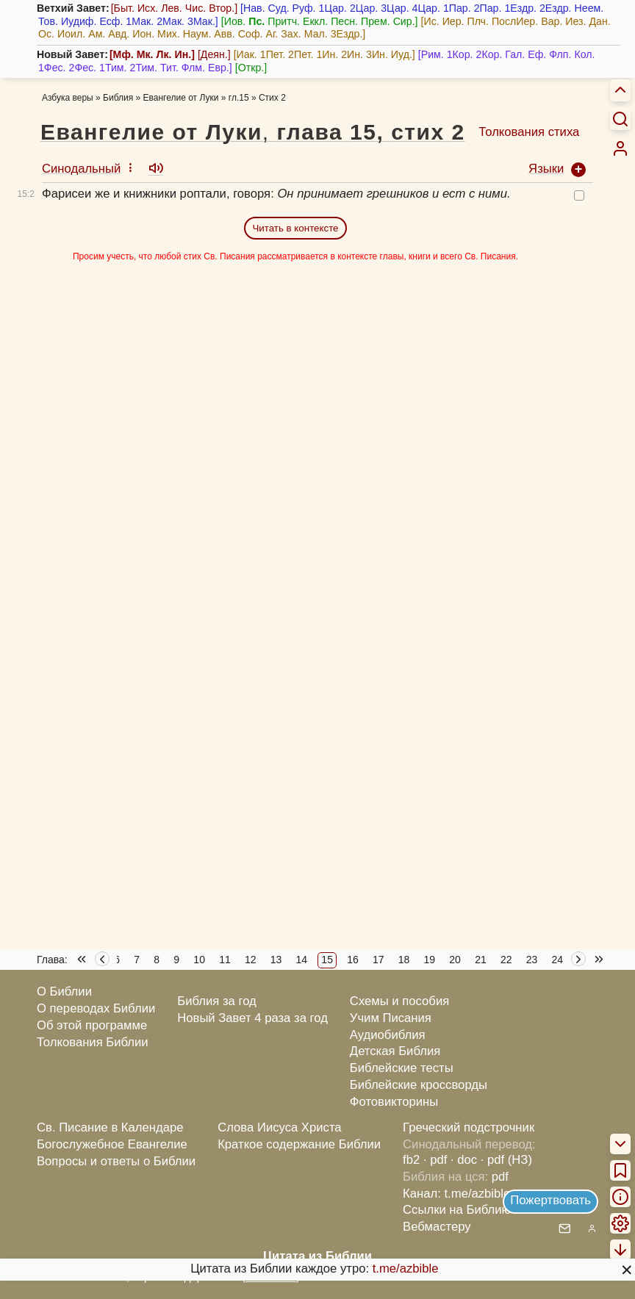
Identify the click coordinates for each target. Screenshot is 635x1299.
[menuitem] (620, 148)
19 (430, 959)
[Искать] (620, 118)
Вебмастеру (437, 1227)
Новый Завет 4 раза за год (252, 1018)
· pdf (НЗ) (506, 1160)
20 (455, 959)
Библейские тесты (401, 1068)
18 (404, 959)
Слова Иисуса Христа (279, 1127)
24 (558, 959)
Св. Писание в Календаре (110, 1127)
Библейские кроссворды (418, 1085)
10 (199, 959)
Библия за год (216, 1001)
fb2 (411, 1160)
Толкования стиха (528, 132)
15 (327, 959)
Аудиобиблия (388, 1035)
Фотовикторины (394, 1102)
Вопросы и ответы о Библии (116, 1161)
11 (225, 959)
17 (378, 959)
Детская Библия (395, 1051)
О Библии (64, 991)
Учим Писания (390, 1018)
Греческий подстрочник (468, 1127)
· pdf (435, 1160)
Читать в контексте (295, 228)
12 (250, 959)
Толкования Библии (92, 1042)
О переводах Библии (96, 1008)
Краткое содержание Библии (299, 1144)
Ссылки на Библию (457, 1210)
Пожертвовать (550, 1200)
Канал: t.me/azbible (456, 1194)
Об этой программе (92, 1025)
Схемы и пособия (399, 1001)
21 (481, 959)
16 (353, 959)
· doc (464, 1160)
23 (532, 959)
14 (302, 959)
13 (276, 959)
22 (506, 959)
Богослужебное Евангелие (112, 1144)
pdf (500, 1177)
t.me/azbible (406, 1268)
